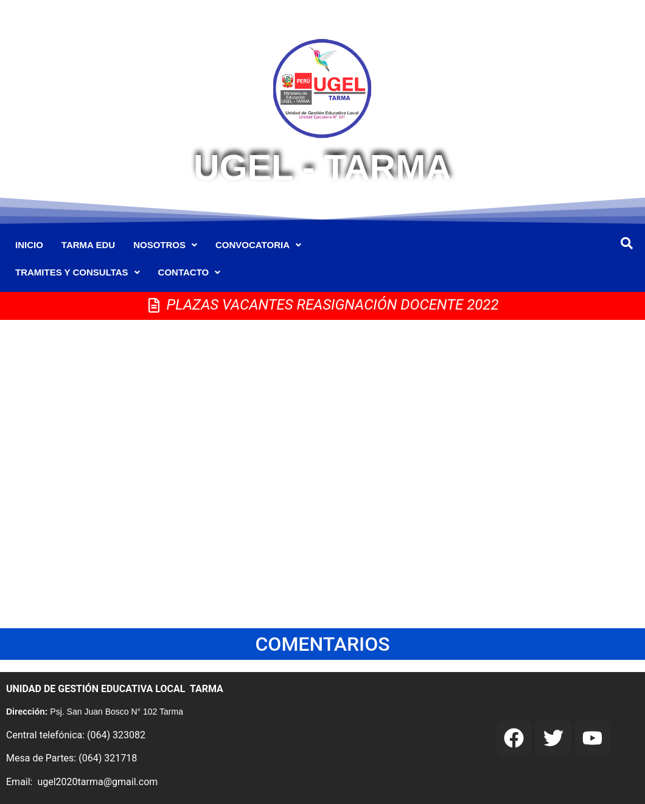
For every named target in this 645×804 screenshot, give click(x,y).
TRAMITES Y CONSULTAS (77, 272)
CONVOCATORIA (258, 245)
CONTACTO (189, 272)
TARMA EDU (88, 245)
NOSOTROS (165, 245)
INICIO (29, 245)
